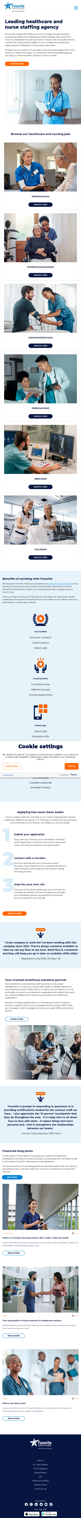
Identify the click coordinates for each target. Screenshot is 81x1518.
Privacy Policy (8, 775)
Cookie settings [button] (11, 766)
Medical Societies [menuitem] (40, 1481)
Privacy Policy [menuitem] (40, 1485)
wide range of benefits (59, 584)
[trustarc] (73, 774)
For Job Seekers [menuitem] (40, 1464)
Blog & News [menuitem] (41, 1472)
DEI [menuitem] (40, 1477)
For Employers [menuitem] (40, 1468)
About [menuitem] (40, 1460)
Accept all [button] (71, 766)
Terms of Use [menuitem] (40, 1489)
